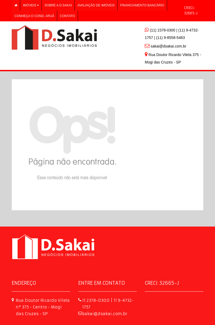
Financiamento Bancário (142, 5)
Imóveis (31, 5)
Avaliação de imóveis (96, 5)
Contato (67, 16)
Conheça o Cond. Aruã (34, 16)
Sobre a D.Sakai (58, 5)
